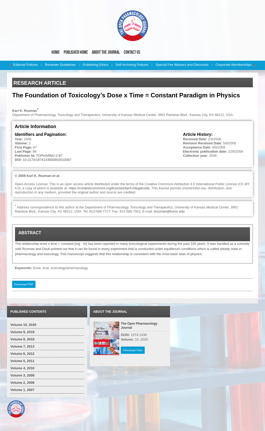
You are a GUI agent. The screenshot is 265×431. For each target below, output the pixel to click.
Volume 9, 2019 (22, 332)
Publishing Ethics (95, 65)
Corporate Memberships (234, 65)
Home (55, 52)
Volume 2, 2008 (22, 383)
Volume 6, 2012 (22, 354)
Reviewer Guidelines (60, 65)
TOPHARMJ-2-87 (49, 156)
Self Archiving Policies (131, 65)
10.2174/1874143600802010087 (47, 160)
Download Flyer (133, 350)
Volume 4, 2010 (22, 368)
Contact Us (132, 52)
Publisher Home (76, 52)
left (10, 65)
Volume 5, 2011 (22, 361)
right (255, 65)
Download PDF (23, 284)
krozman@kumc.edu (169, 211)
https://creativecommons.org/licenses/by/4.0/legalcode (109, 188)
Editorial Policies (25, 65)
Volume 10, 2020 (23, 325)
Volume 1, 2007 (22, 390)
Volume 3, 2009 (22, 375)
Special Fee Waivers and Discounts (182, 65)
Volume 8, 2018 (22, 339)
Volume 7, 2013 (22, 346)
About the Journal (106, 52)
